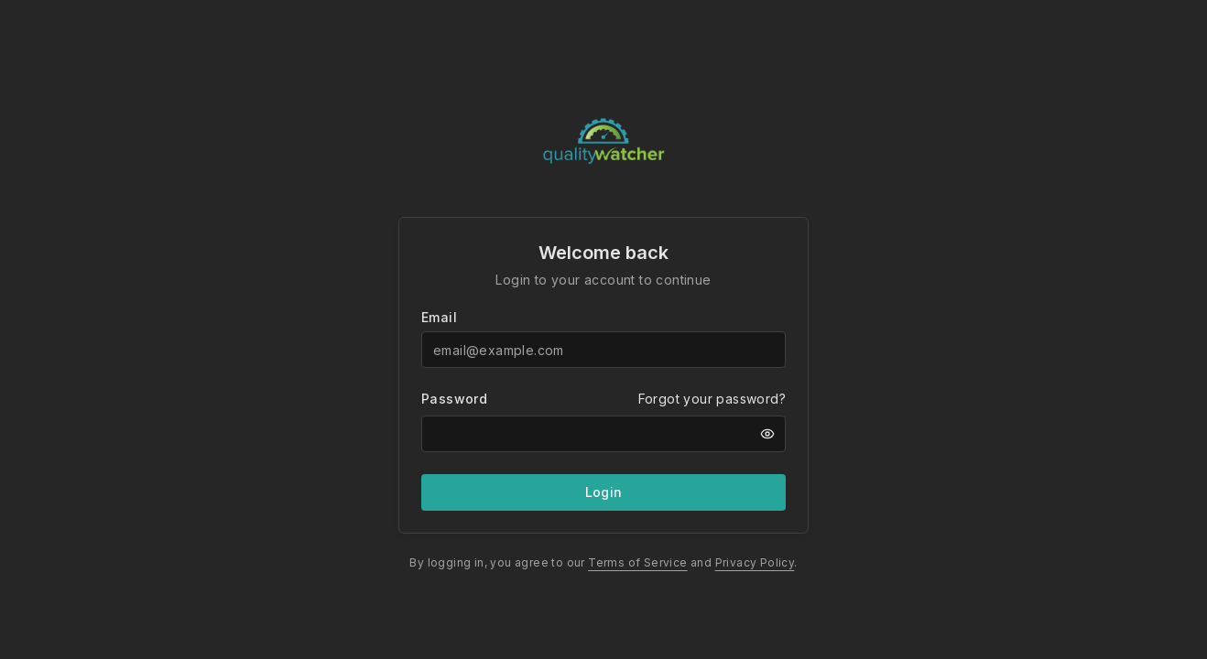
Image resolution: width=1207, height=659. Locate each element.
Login (604, 492)
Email (439, 317)
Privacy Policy (755, 562)
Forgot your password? (712, 398)
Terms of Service (637, 562)
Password (454, 399)
